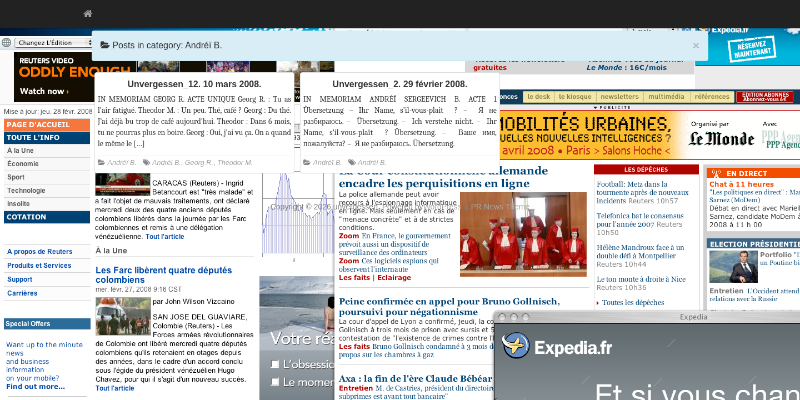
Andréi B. (166, 163)
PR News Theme (500, 206)
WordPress (442, 206)
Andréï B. (122, 163)
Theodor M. (235, 163)
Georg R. (199, 163)
